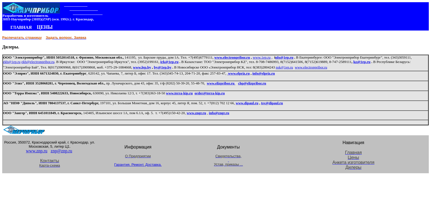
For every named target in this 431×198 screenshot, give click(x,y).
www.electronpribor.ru (232, 57)
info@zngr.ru (219, 113)
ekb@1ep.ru (12, 62)
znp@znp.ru (61, 150)
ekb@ (25, 62)
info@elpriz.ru (263, 73)
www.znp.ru (36, 150)
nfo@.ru (284, 57)
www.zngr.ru (196, 113)
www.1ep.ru (261, 57)
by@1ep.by (163, 67)
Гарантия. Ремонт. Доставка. (138, 165)
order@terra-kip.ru (210, 93)
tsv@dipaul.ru (272, 103)
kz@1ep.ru (361, 62)
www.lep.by (142, 67)
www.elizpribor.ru (221, 83)
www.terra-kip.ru (179, 93)
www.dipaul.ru (247, 103)
